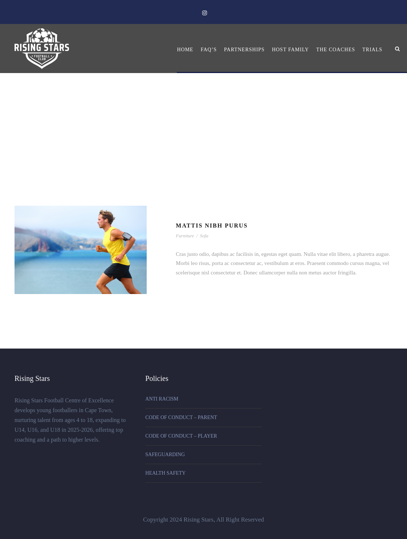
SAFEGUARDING (165, 454)
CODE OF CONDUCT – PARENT (181, 417)
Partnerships (244, 49)
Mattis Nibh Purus (212, 225)
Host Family (290, 49)
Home (185, 49)
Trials (372, 49)
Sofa (204, 235)
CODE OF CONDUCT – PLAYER (181, 436)
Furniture (185, 235)
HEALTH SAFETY (165, 473)
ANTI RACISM (161, 399)
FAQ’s (209, 49)
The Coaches (335, 49)
